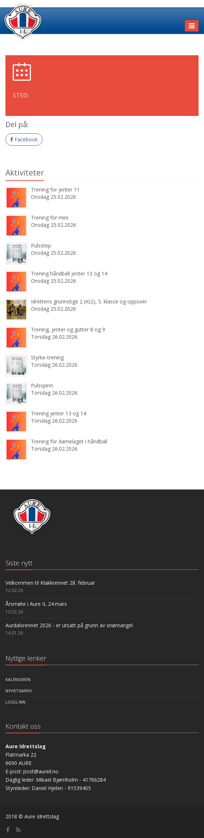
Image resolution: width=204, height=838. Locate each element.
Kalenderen (18, 679)
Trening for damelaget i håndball (69, 441)
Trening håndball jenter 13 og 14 (69, 273)
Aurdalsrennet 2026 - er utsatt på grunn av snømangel (69, 625)
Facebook (24, 139)
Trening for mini (49, 217)
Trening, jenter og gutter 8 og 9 (68, 329)
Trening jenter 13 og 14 (58, 413)
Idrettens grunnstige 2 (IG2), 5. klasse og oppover (89, 301)
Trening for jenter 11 (55, 189)
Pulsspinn (42, 385)
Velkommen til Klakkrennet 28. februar (50, 582)
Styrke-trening (47, 357)
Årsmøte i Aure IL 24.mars (36, 603)
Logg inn (15, 702)
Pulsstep (41, 245)
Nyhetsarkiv (18, 690)
